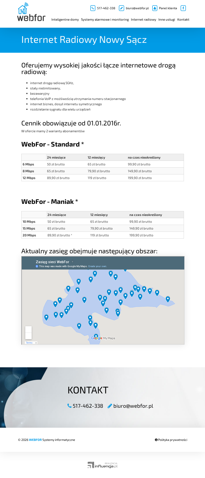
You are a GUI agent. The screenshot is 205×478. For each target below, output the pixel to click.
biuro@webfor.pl (134, 8)
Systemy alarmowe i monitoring (105, 19)
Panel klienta (164, 8)
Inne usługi (166, 19)
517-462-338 (102, 8)
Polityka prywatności (171, 440)
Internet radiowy (143, 19)
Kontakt (183, 19)
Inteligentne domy (65, 19)
